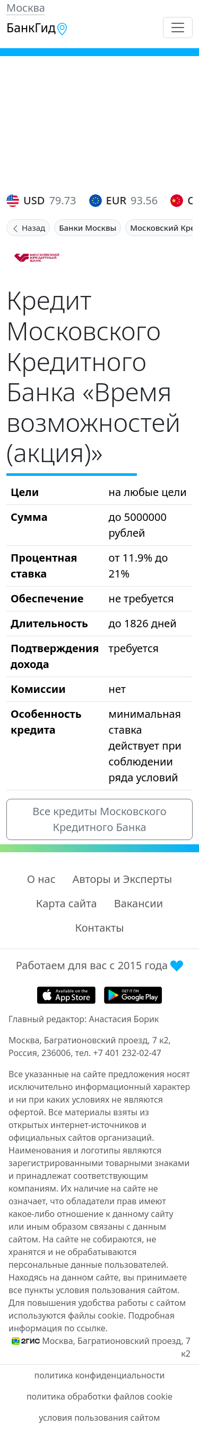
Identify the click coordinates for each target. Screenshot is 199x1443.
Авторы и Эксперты (122, 879)
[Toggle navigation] (178, 27)
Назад (28, 227)
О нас (41, 879)
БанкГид (37, 27)
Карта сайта (66, 903)
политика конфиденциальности (99, 1375)
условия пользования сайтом (99, 1417)
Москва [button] (25, 8)
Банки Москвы (87, 227)
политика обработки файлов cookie (99, 1396)
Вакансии (138, 903)
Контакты (99, 928)
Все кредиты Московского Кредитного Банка (99, 819)
